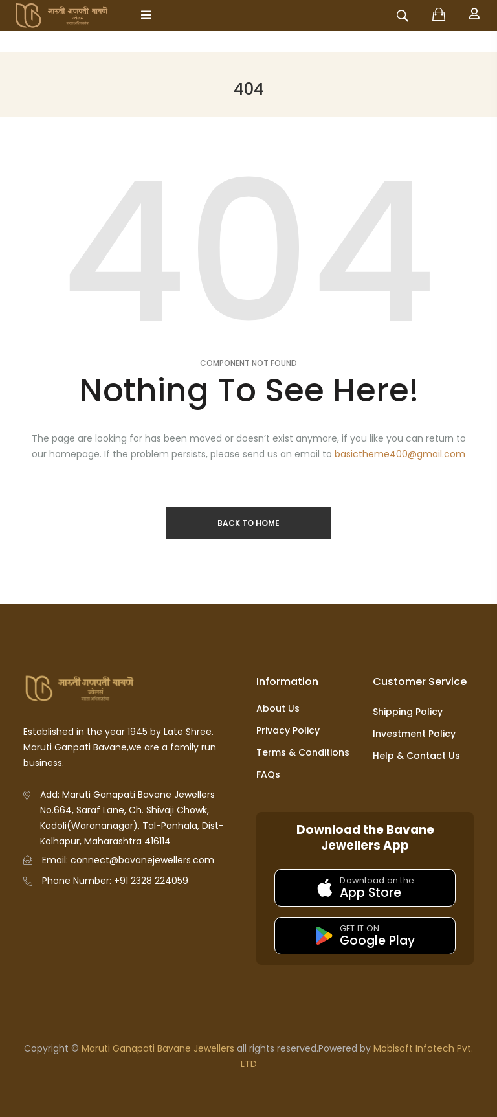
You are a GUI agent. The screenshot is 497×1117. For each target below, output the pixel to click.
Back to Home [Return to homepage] (248, 522)
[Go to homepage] (73, 15)
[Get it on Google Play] (365, 935)
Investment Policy (414, 733)
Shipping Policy (408, 711)
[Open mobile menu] (146, 15)
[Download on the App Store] (365, 888)
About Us (278, 708)
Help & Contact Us (416, 755)
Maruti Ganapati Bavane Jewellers (158, 1048)
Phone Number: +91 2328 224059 (115, 880)
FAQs (268, 774)
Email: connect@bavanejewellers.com (128, 859)
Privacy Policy (288, 730)
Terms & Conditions (302, 752)
